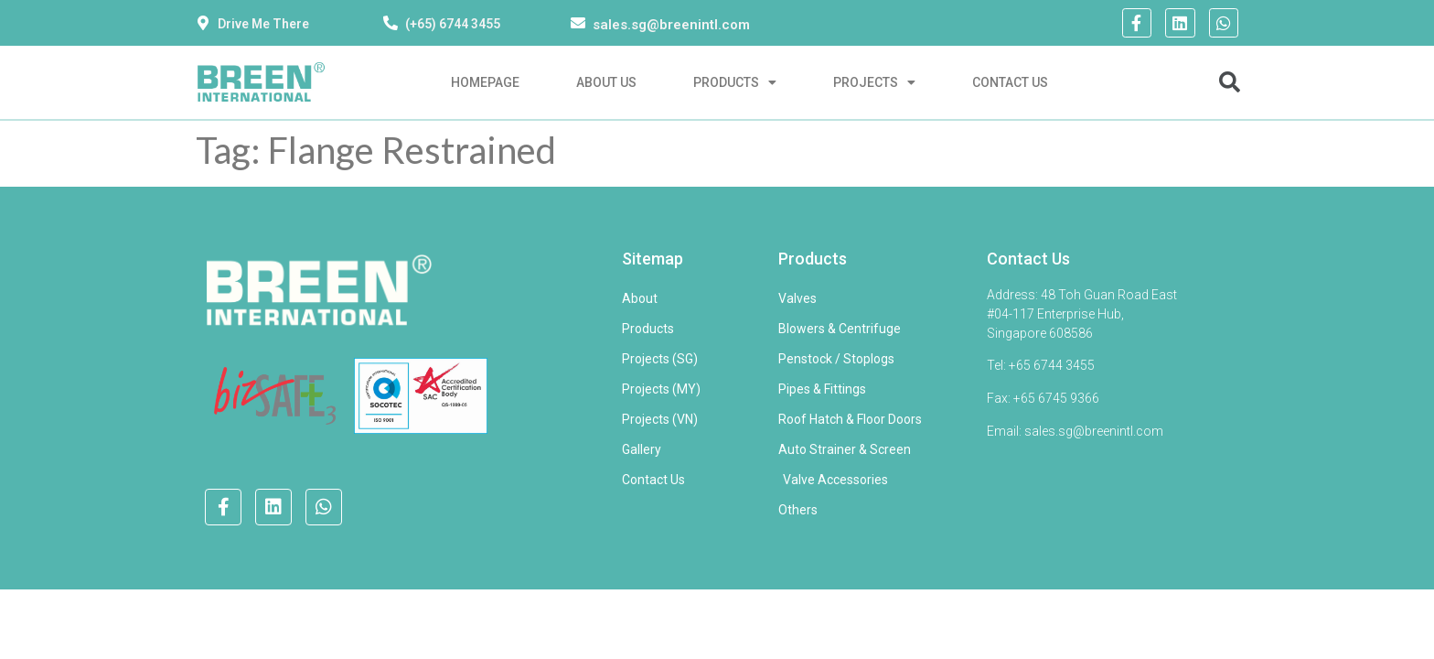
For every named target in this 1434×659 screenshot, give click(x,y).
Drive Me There (263, 23)
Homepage (485, 82)
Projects (874, 82)
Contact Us (1010, 82)
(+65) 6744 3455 (452, 23)
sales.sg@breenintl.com (671, 24)
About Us (606, 82)
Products (734, 82)
